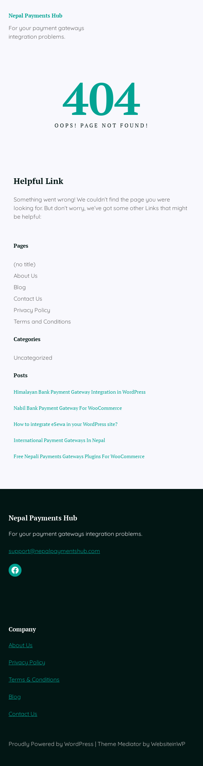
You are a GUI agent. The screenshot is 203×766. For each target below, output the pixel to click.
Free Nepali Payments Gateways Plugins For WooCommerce (79, 456)
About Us (26, 275)
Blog (20, 287)
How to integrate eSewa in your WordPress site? (66, 424)
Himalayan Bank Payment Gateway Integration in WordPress (80, 391)
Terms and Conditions (42, 321)
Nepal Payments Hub (35, 15)
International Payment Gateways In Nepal (59, 440)
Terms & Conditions (34, 679)
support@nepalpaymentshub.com (54, 550)
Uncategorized (33, 357)
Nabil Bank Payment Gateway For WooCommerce (68, 407)
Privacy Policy (32, 310)
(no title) (25, 264)
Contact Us (28, 298)
